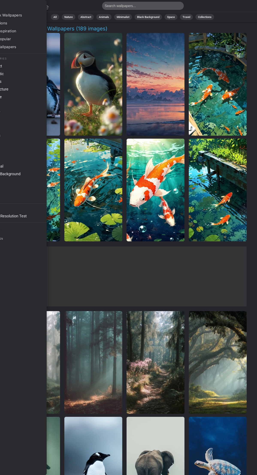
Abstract (85, 17)
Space (171, 17)
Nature (68, 17)
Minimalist (123, 17)
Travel (186, 17)
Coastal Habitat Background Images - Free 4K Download (25, 6)
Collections (205, 17)
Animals (104, 17)
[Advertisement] (124, 276)
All (55, 17)
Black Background (148, 17)
